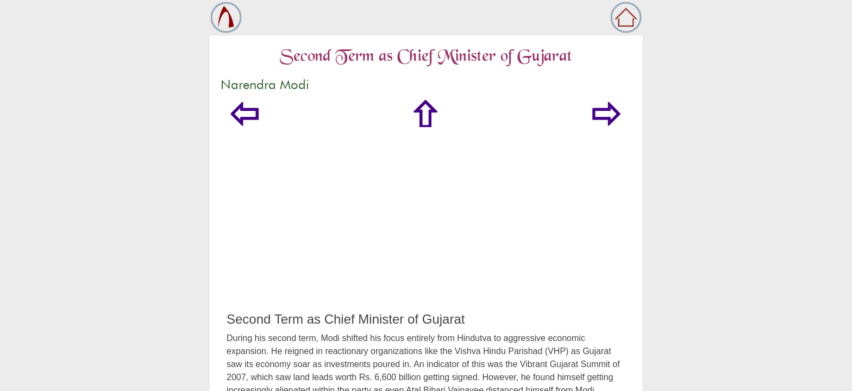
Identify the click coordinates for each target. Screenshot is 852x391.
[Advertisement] (426, 230)
